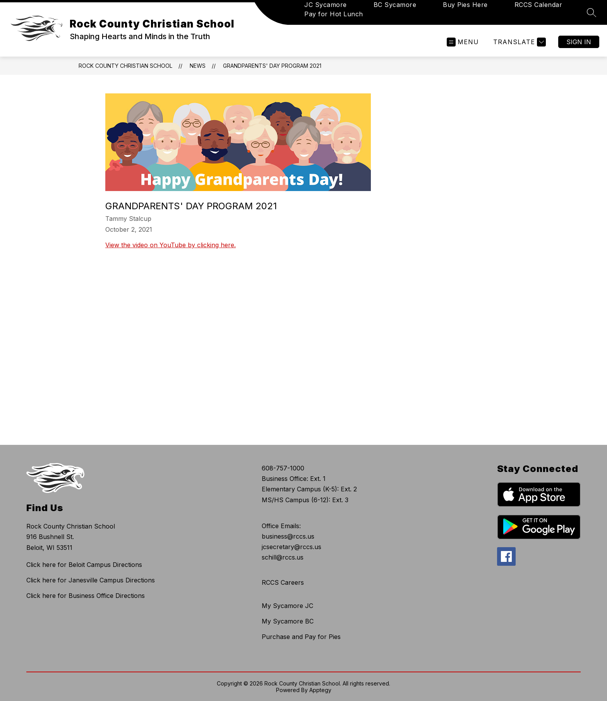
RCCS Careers (283, 582)
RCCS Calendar (538, 5)
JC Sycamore (325, 5)
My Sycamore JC (287, 606)
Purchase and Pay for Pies (301, 637)
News (198, 65)
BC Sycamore (395, 5)
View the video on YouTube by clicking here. (170, 245)
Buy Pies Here (465, 5)
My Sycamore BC (288, 621)
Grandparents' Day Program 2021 (272, 65)
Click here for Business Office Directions (85, 595)
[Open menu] (463, 42)
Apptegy (320, 690)
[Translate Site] (518, 42)
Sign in (578, 42)
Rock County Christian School (125, 65)
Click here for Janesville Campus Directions (90, 580)
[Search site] (591, 12)
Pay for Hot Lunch (333, 14)
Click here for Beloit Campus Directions (84, 564)
